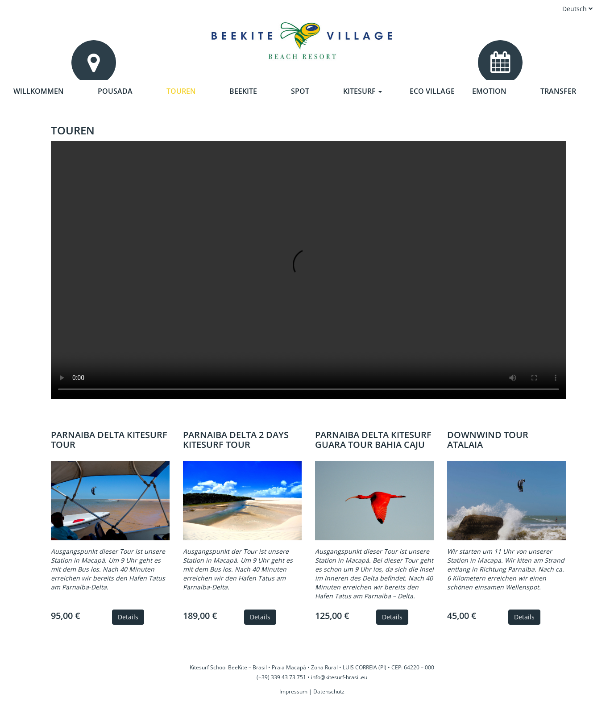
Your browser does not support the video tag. (308, 270)
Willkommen (38, 91)
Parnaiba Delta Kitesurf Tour (109, 440)
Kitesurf (362, 91)
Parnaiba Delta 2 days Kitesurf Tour (236, 440)
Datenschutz (328, 691)
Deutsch (577, 8)
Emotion (489, 91)
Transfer (558, 91)
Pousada (115, 91)
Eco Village (432, 91)
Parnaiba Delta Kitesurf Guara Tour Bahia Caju (373, 440)
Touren (181, 91)
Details (128, 617)
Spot (300, 91)
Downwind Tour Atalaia (487, 440)
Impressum (293, 691)
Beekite (243, 91)
